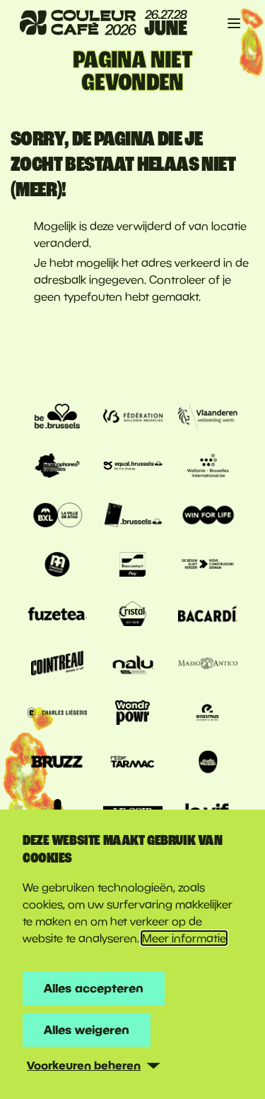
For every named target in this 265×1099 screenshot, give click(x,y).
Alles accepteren (93, 987)
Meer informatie (184, 938)
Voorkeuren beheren (84, 1065)
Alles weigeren (86, 1029)
